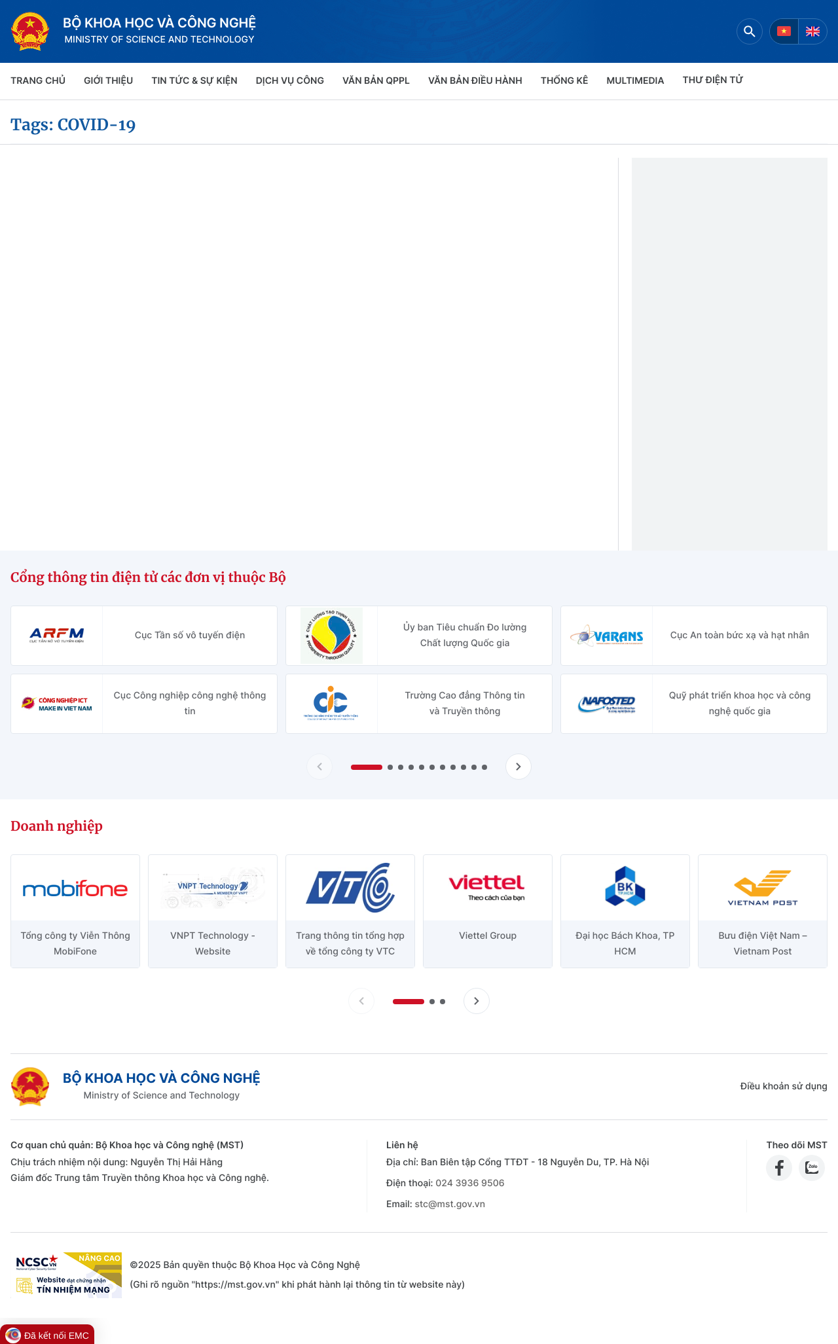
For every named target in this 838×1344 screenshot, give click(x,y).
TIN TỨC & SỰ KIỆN (194, 80)
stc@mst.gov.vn (449, 1204)
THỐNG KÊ (565, 80)
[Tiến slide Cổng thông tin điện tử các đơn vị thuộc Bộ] (518, 767)
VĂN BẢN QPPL (376, 80)
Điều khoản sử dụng (784, 1086)
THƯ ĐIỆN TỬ (713, 80)
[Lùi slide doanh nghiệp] (361, 1001)
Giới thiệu (108, 80)
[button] (366, 767)
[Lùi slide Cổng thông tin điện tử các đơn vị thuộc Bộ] (319, 767)
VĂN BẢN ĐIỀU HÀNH (475, 80)
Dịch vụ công (290, 80)
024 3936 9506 (469, 1183)
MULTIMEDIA (636, 80)
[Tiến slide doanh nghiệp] (477, 1001)
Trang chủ (37, 80)
